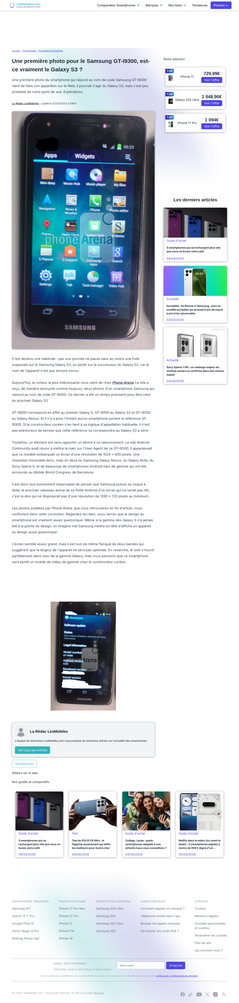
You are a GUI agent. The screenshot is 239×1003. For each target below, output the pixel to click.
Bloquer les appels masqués (160, 923)
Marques (154, 5)
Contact (200, 908)
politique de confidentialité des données (177, 975)
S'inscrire (175, 965)
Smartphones (24, 764)
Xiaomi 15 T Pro (23, 916)
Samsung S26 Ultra (109, 908)
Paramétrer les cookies (211, 935)
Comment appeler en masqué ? (162, 908)
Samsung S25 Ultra (109, 923)
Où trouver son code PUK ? (160, 931)
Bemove (99, 992)
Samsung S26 (106, 916)
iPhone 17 (65, 923)
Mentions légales (206, 916)
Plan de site (203, 943)
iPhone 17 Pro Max (72, 908)
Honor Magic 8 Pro (25, 931)
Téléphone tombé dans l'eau (160, 916)
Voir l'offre (211, 80)
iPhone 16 (66, 938)
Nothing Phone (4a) (25, 938)
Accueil (16, 50)
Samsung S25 (106, 931)
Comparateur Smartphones (118, 5)
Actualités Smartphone (51, 50)
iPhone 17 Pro (68, 916)
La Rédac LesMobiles (25, 103)
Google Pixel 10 (23, 923)
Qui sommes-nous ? (209, 950)
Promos (221, 5)
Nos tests (177, 5)
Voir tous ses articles (32, 750)
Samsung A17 (21, 908)
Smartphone (29, 50)
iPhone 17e (66, 931)
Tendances (200, 5)
